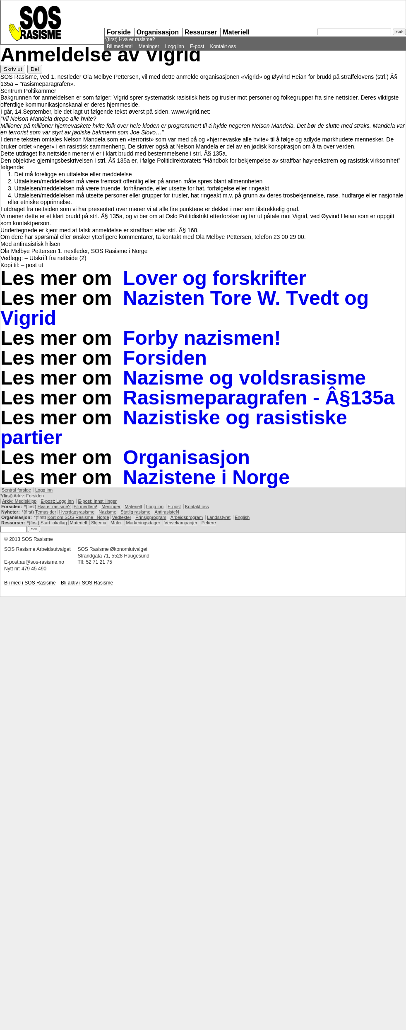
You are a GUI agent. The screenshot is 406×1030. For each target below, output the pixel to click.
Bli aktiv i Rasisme (87, 583)
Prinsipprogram (150, 517)
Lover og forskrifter (214, 278)
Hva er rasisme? (137, 39)
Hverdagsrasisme (77, 511)
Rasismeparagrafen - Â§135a (258, 398)
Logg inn (174, 46)
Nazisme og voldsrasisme (244, 378)
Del (35, 69)
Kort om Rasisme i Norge (78, 517)
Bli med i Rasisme (30, 583)
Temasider (45, 511)
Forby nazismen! (202, 338)
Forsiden (165, 358)
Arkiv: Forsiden (29, 495)
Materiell (236, 32)
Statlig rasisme (135, 511)
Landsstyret (219, 517)
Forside (119, 32)
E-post (197, 46)
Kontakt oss (223, 46)
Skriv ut (13, 69)
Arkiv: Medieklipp (19, 501)
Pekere (209, 522)
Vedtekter (121, 517)
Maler (116, 522)
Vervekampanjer (180, 522)
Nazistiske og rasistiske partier (173, 427)
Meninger (149, 46)
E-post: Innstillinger (97, 501)
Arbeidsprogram (187, 517)
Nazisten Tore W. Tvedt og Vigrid (184, 308)
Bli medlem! (120, 46)
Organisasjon (158, 32)
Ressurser (201, 32)
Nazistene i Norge (206, 477)
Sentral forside (16, 489)
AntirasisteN (166, 511)
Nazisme (107, 511)
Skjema (98, 522)
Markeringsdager (143, 522)
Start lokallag (54, 522)
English (242, 517)
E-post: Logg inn (57, 501)
